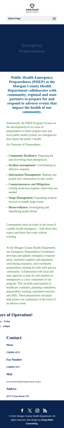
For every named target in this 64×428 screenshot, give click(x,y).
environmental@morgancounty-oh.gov (23, 381)
